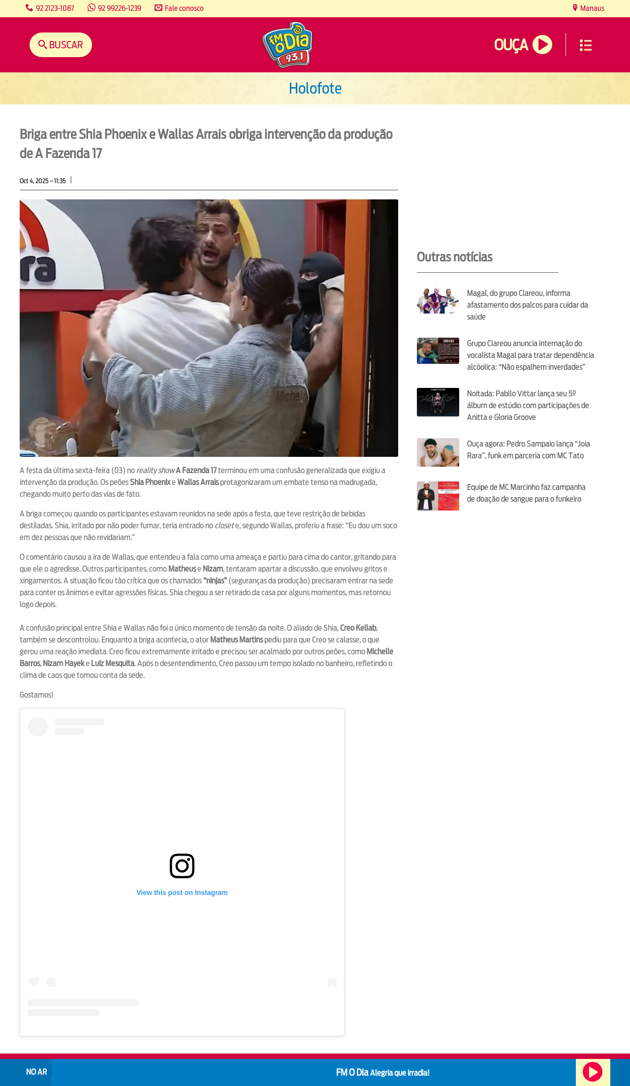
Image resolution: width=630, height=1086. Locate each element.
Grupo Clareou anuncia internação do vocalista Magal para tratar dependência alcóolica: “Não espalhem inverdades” (530, 355)
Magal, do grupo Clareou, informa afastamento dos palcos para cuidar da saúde (527, 304)
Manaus (591, 8)
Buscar (65, 44)
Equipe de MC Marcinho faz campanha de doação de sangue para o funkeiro (526, 493)
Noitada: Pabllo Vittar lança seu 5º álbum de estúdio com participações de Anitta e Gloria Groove (528, 405)
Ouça (511, 45)
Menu (585, 45)
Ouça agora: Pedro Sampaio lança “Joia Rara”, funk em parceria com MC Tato (528, 449)
